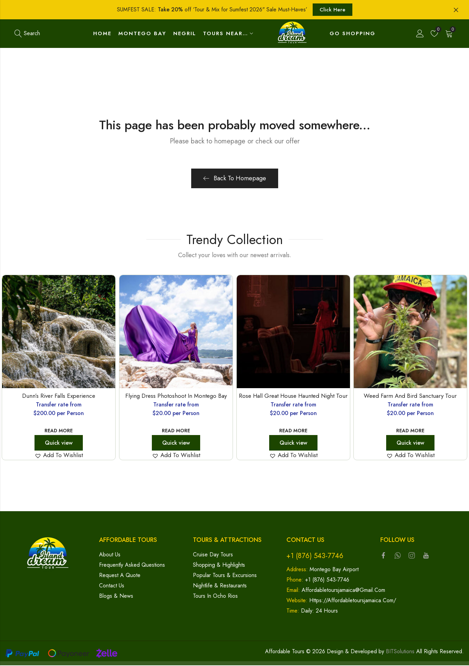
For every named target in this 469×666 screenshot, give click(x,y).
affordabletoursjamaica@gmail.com (343, 591)
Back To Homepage (234, 178)
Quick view (58, 443)
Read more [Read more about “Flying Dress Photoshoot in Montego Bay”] (176, 431)
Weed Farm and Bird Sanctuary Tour (410, 396)
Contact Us (111, 586)
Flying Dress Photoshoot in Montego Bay (176, 396)
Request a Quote (119, 576)
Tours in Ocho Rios (215, 597)
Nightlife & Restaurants (220, 586)
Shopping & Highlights (219, 565)
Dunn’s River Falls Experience (58, 396)
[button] (59, 456)
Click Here (332, 9)
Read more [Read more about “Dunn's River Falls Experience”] (59, 431)
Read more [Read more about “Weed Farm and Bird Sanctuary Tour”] (410, 431)
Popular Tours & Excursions (225, 576)
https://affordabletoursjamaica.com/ (352, 601)
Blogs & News (116, 597)
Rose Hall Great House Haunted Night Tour (293, 396)
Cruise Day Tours (213, 555)
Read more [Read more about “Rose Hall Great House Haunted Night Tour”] (293, 431)
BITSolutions (400, 652)
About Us (109, 555)
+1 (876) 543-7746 (314, 557)
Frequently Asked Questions (132, 565)
